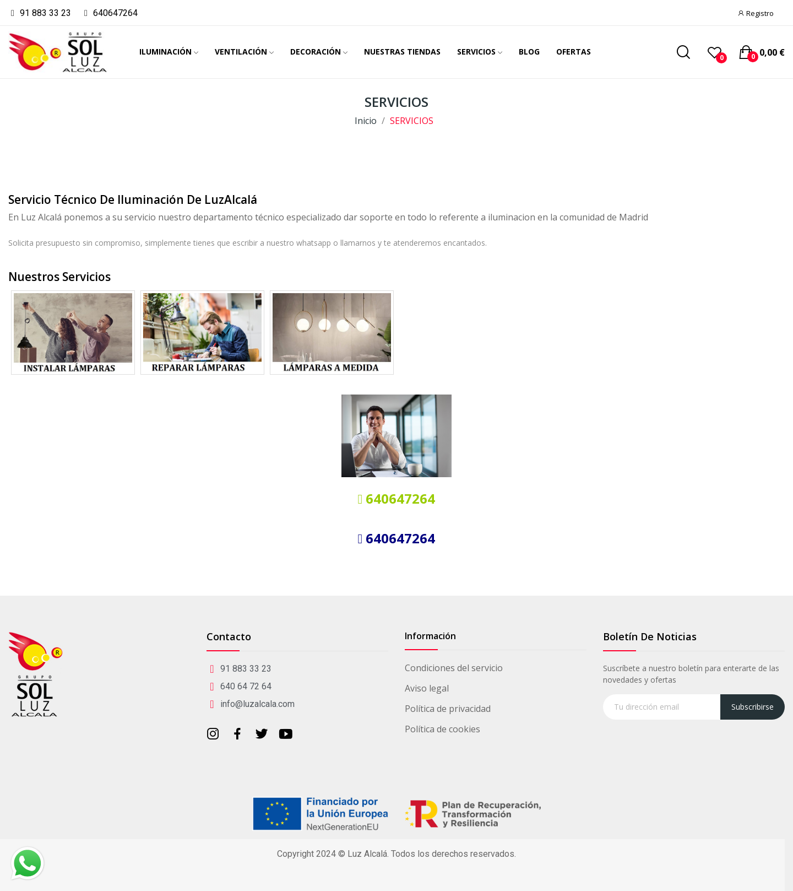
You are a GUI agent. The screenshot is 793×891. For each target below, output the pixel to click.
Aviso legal (427, 688)
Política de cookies (442, 729)
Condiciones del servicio (454, 668)
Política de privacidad (448, 709)
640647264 (398, 498)
